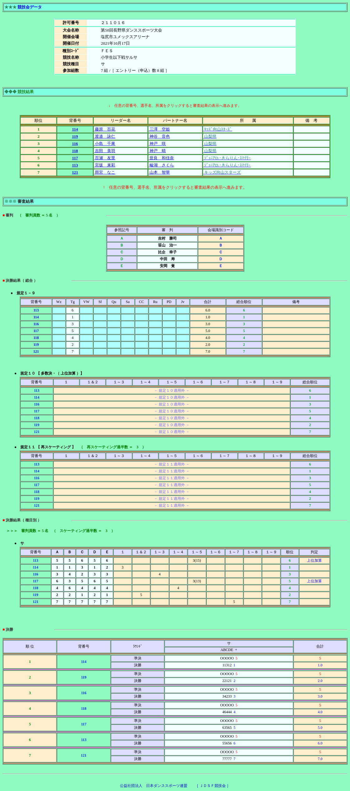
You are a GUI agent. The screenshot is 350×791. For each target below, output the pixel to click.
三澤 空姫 (159, 129)
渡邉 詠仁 (104, 136)
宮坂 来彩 (104, 165)
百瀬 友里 (104, 158)
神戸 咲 (157, 143)
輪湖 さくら (161, 165)
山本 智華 (159, 172)
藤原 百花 (104, 129)
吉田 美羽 (104, 150)
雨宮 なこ (104, 172)
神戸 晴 (157, 150)
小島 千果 (104, 143)
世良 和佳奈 (161, 158)
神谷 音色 (159, 136)
